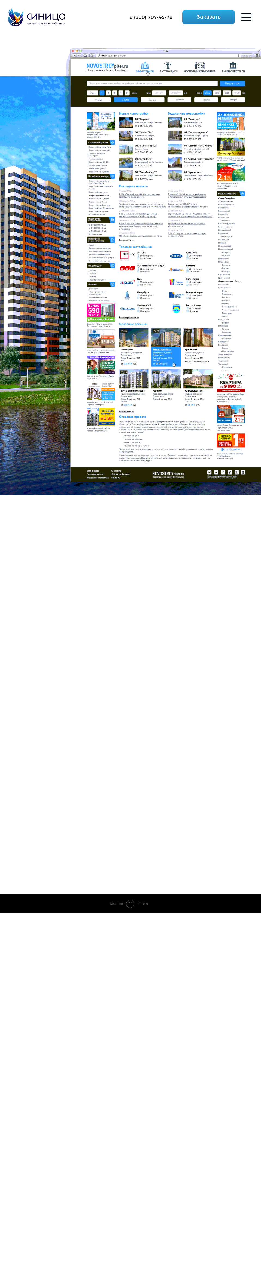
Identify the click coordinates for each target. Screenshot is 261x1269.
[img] (36, 17)
